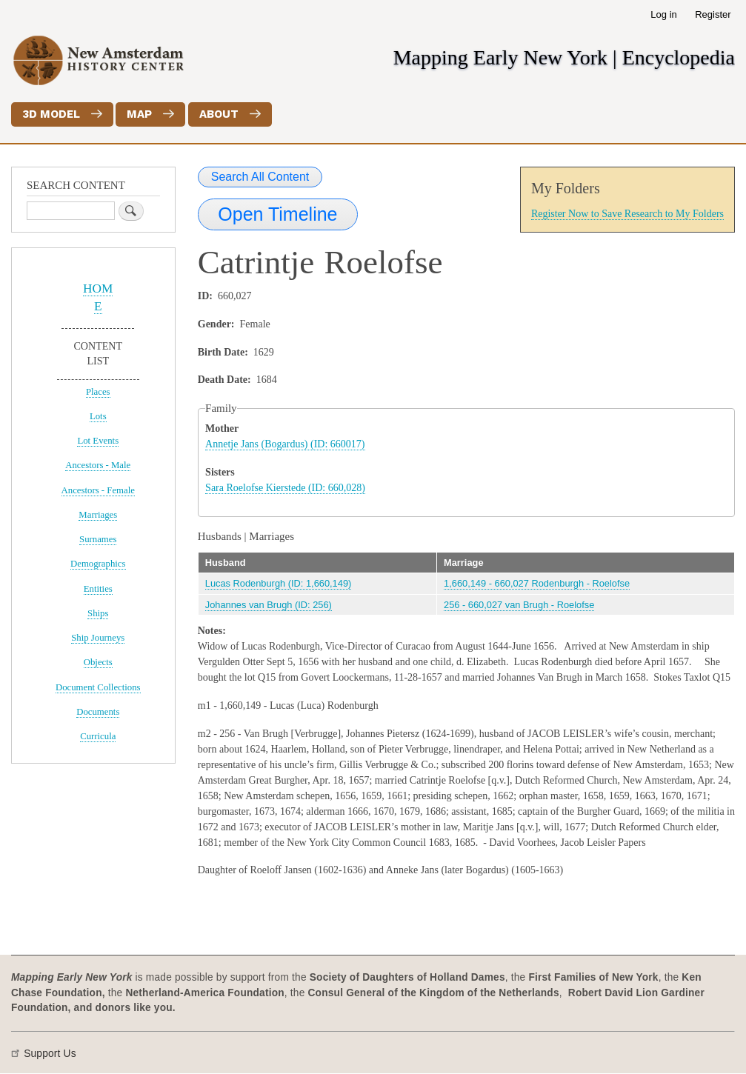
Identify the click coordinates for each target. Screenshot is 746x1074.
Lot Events (98, 441)
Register (712, 14)
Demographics (98, 563)
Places (98, 392)
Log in (663, 14)
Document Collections (98, 687)
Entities (98, 589)
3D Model (51, 114)
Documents (97, 712)
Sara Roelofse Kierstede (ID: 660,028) (285, 487)
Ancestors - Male (97, 465)
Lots (98, 416)
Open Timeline (277, 214)
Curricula (98, 736)
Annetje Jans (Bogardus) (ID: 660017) (284, 444)
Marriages (98, 515)
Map (139, 114)
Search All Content (260, 176)
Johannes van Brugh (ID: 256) (268, 604)
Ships (97, 613)
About (219, 114)
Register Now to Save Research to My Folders (627, 213)
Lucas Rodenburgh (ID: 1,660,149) (278, 583)
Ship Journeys (97, 638)
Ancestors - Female (98, 490)
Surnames (97, 539)
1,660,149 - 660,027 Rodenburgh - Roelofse (537, 583)
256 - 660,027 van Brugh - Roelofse (519, 604)
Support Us (50, 1053)
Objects (98, 662)
